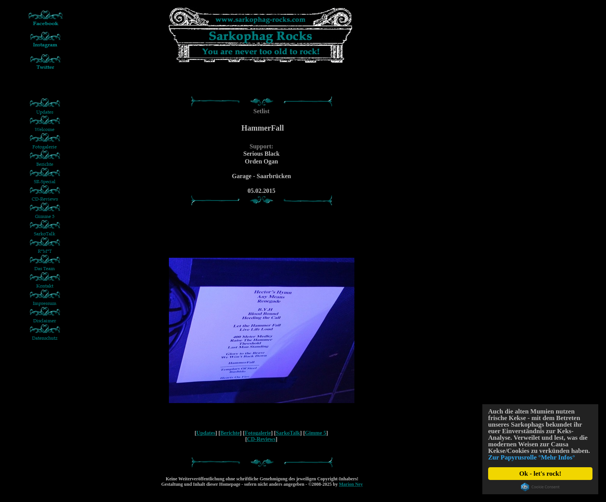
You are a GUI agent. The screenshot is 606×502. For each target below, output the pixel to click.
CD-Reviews (261, 439)
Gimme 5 (315, 433)
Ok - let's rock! (540, 473)
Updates (205, 433)
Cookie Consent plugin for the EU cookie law (540, 487)
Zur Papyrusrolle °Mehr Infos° (531, 457)
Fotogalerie (258, 433)
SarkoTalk (288, 433)
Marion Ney (351, 484)
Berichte (230, 433)
